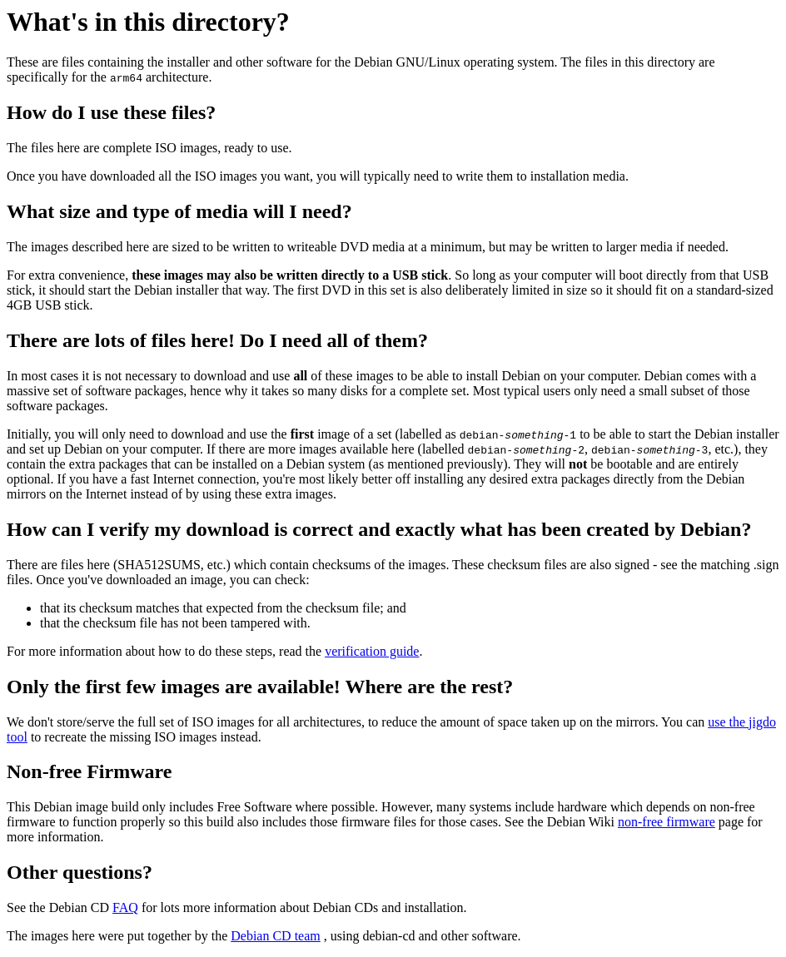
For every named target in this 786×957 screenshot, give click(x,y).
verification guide (372, 651)
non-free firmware (666, 822)
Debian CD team (276, 936)
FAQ (125, 907)
